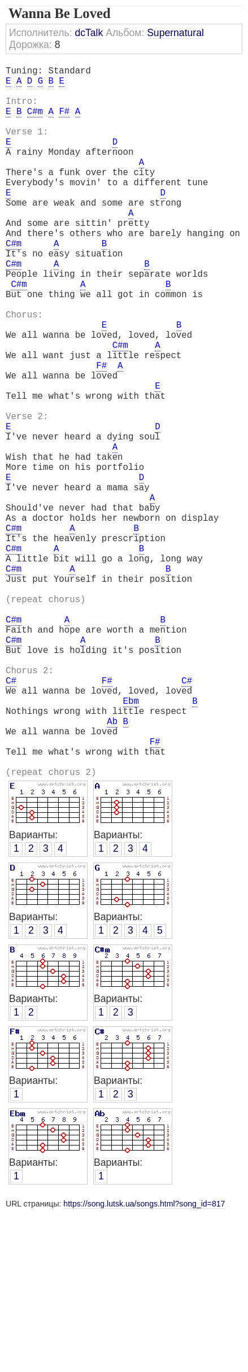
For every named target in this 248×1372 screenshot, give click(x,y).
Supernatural (175, 32)
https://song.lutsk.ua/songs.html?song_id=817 (144, 1361)
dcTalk (89, 32)
